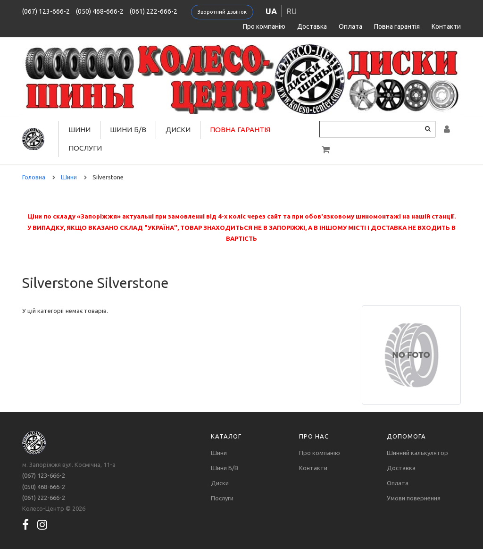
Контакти (446, 26)
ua (271, 11)
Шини (79, 130)
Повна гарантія (397, 26)
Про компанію (264, 26)
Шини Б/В (128, 130)
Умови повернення (414, 498)
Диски (178, 130)
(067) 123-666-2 (46, 11)
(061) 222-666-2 (153, 11)
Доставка (312, 26)
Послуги (85, 148)
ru (292, 11)
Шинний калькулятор (417, 452)
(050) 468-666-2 (100, 11)
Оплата (350, 26)
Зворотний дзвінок (222, 12)
